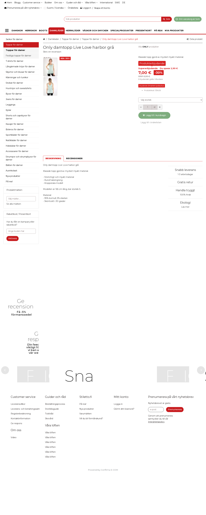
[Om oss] (59, 2)
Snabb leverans (185, 170)
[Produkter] (6, 30)
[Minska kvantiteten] (140, 107)
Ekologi (185, 202)
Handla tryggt (185, 190)
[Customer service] (32, 2)
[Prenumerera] (175, 450)
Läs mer (185, 207)
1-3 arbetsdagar (185, 174)
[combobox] (111, 19)
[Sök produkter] (111, 19)
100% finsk (185, 194)
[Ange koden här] (21, 231)
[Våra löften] (91, 2)
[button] (52, 51)
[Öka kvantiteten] (159, 107)
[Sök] (166, 19)
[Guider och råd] (74, 2)
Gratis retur (185, 182)
